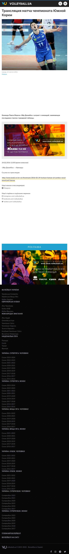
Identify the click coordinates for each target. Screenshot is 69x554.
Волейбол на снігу (10, 537)
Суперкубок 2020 (8, 501)
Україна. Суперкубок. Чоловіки (16, 491)
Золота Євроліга (8, 328)
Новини (4, 74)
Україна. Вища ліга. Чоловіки (15, 409)
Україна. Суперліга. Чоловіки (15, 353)
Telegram (6, 188)
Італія (4, 343)
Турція (4, 346)
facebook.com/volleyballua (12, 199)
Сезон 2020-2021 (8, 365)
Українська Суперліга (10, 294)
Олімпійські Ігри (8, 320)
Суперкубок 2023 (8, 495)
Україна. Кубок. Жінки (12, 471)
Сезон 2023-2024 (8, 357)
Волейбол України (10, 290)
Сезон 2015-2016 (8, 379)
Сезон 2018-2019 (8, 371)
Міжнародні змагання (12, 314)
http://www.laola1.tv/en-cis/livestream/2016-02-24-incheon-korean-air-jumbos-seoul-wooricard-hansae (34, 179)
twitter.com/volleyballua (11, 201)
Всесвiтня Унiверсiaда (10, 334)
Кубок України (7, 299)
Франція (5, 348)
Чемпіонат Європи (9, 326)
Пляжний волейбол (11, 533)
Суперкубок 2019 (8, 503)
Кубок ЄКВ (6, 309)
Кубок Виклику (7, 311)
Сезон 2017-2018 (8, 373)
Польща (5, 340)
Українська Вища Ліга (10, 297)
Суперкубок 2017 (8, 509)
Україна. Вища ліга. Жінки (13, 429)
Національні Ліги (10, 336)
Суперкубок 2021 (8, 498)
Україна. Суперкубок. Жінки (14, 511)
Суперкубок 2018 (8, 506)
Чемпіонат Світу (8, 323)
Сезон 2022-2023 (8, 360)
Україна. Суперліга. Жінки (13, 381)
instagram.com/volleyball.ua (13, 196)
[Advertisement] (34, 95)
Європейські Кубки (11, 302)
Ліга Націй (6, 318)
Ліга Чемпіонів (7, 306)
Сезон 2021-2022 (8, 363)
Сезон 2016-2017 (8, 376)
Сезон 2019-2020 (8, 368)
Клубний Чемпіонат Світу (11, 331)
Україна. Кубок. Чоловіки (13, 451)
